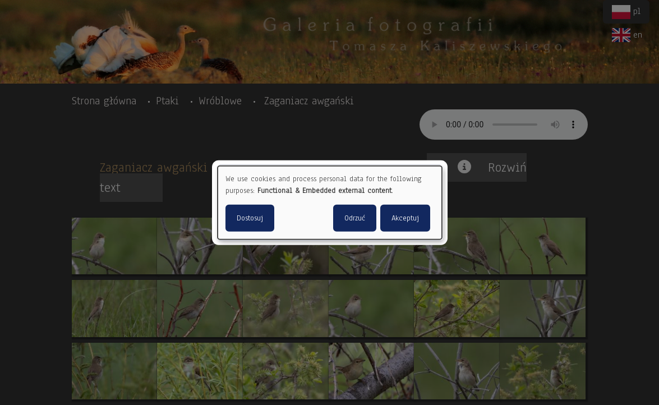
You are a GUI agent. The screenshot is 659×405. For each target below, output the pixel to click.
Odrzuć (354, 218)
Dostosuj (250, 218)
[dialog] (330, 203)
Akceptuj (405, 218)
